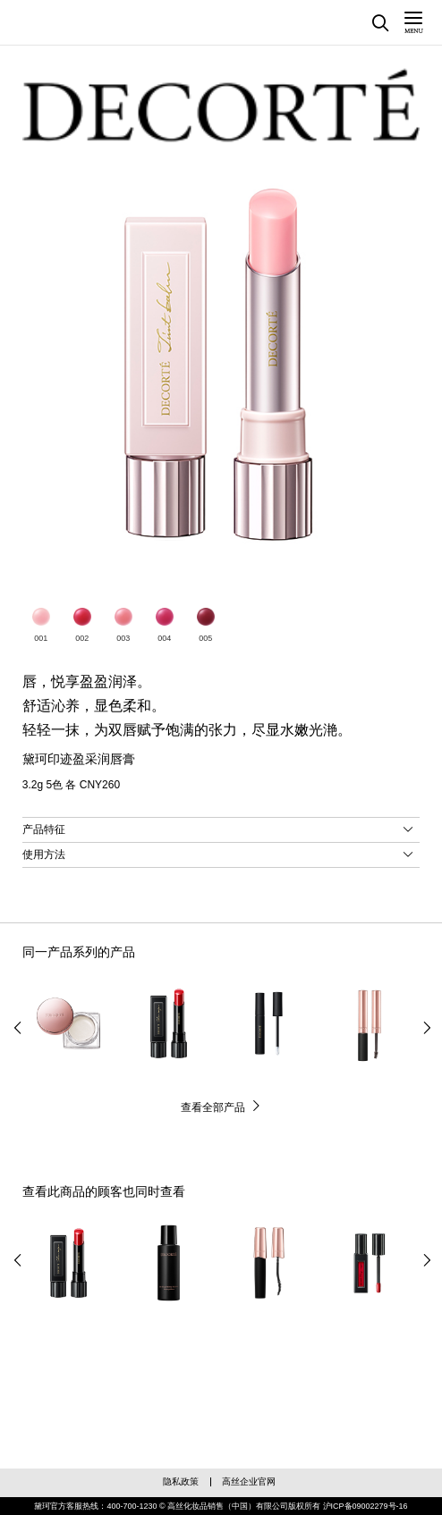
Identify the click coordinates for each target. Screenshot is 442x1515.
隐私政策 (181, 1481)
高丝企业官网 (249, 1481)
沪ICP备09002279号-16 (365, 1506)
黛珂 (80, 20)
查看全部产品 (213, 1107)
